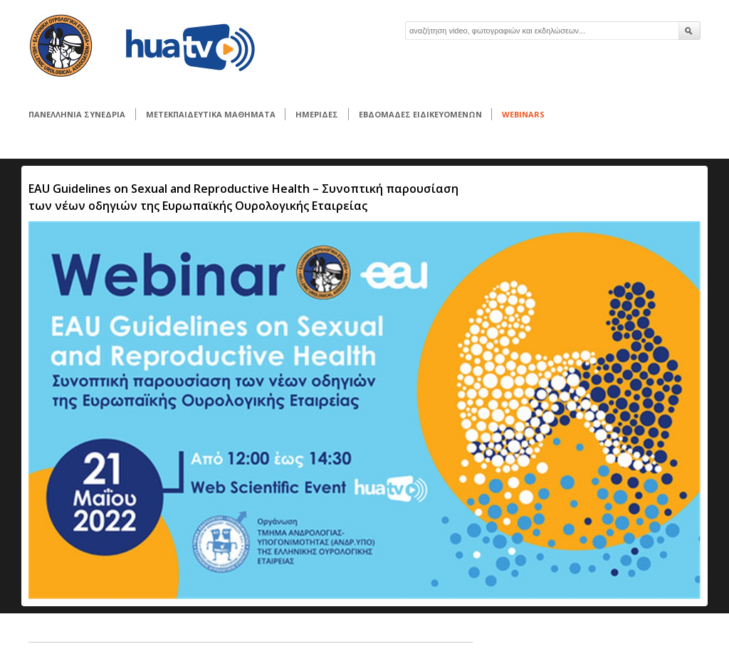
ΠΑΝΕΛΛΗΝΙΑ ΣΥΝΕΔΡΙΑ (76, 114)
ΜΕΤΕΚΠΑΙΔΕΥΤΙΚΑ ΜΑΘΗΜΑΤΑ (211, 114)
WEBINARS (523, 114)
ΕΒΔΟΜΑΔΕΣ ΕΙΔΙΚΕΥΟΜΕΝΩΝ (420, 114)
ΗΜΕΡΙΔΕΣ (316, 114)
